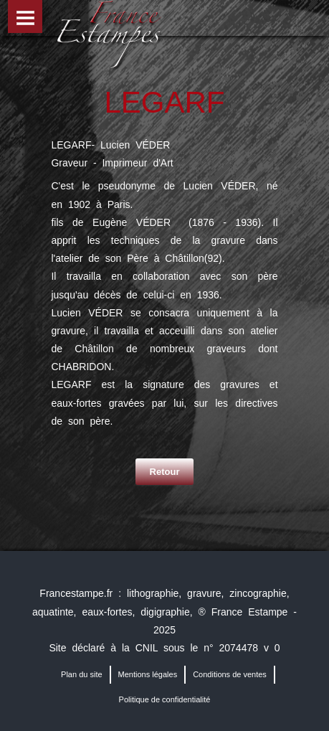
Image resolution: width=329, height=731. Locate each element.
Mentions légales (148, 674)
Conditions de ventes (230, 674)
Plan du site (81, 674)
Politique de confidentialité (165, 699)
